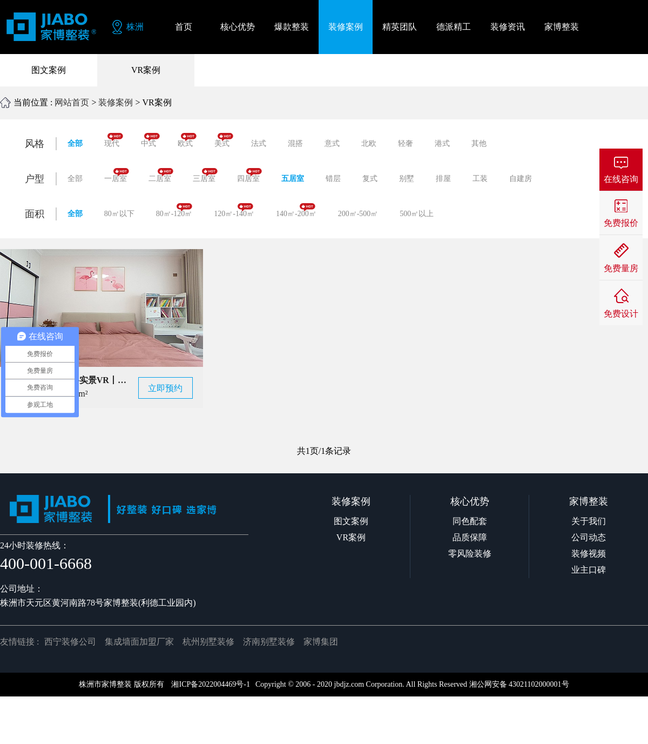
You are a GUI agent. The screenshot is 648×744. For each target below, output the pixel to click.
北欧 (368, 143)
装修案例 (115, 102)
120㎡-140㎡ (234, 210)
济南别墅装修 (269, 641)
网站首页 (72, 102)
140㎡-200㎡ (296, 210)
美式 (223, 140)
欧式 (187, 140)
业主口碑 (588, 569)
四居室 (249, 175)
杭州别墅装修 (208, 641)
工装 (480, 179)
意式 (332, 143)
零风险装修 (469, 553)
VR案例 (145, 70)
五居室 (292, 179)
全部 (75, 143)
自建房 (520, 179)
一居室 (116, 175)
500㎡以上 (417, 214)
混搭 (295, 143)
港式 (442, 143)
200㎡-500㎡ (358, 214)
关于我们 (588, 521)
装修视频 (588, 553)
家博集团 (320, 641)
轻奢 (405, 143)
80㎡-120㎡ (174, 210)
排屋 (443, 179)
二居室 (160, 175)
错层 (333, 179)
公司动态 (588, 537)
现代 (113, 140)
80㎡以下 (119, 214)
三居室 (205, 175)
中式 (150, 140)
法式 (258, 143)
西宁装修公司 (70, 641)
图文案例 (48, 70)
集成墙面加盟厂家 (139, 641)
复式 (369, 179)
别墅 (406, 179)
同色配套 (470, 521)
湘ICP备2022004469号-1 (210, 684)
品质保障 (470, 537)
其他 (479, 143)
